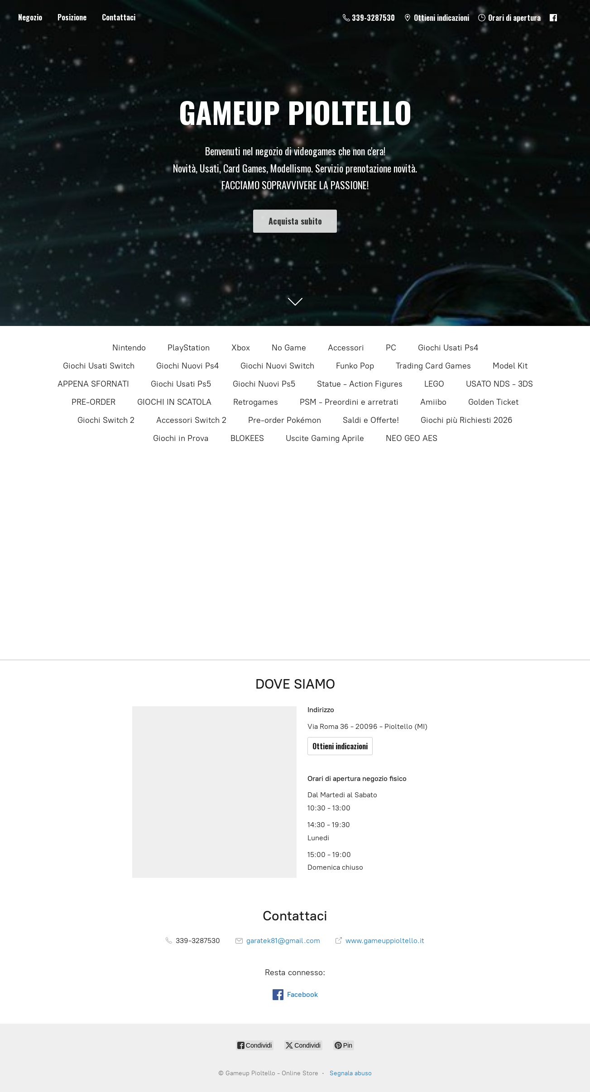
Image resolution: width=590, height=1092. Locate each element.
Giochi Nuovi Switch (277, 366)
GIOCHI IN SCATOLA (174, 402)
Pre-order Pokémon (284, 420)
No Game (289, 348)
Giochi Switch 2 (105, 420)
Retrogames (255, 402)
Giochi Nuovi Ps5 (264, 384)
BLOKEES (247, 438)
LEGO (434, 384)
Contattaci (118, 17)
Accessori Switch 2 (191, 420)
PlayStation (189, 348)
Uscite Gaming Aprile (325, 438)
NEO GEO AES (411, 438)
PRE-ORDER (93, 402)
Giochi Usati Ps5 (181, 384)
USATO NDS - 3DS (499, 384)
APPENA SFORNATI (93, 384)
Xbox (240, 348)
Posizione (72, 17)
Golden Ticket (493, 402)
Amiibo (433, 402)
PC (391, 348)
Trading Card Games (433, 366)
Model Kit (510, 366)
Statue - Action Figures (360, 384)
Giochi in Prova (181, 438)
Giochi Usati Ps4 (448, 348)
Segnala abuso (351, 1073)
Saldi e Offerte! (371, 420)
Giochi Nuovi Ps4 (187, 366)
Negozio (30, 17)
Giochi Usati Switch (98, 366)
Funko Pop (355, 366)
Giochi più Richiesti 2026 (467, 420)
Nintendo (129, 348)
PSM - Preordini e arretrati (349, 402)
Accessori (346, 348)
